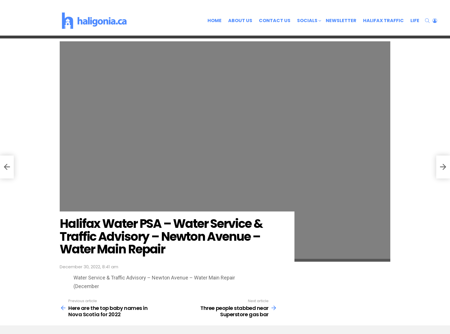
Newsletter (341, 20)
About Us (240, 20)
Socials (307, 21)
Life (414, 20)
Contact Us (274, 20)
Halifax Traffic (383, 20)
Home (214, 20)
